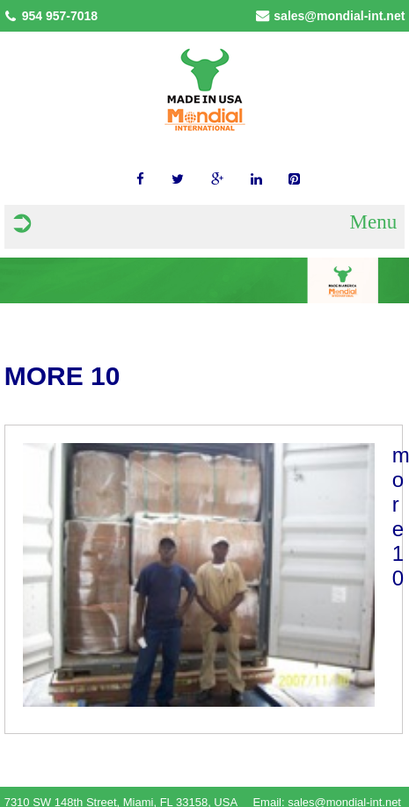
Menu (374, 222)
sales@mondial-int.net (339, 16)
